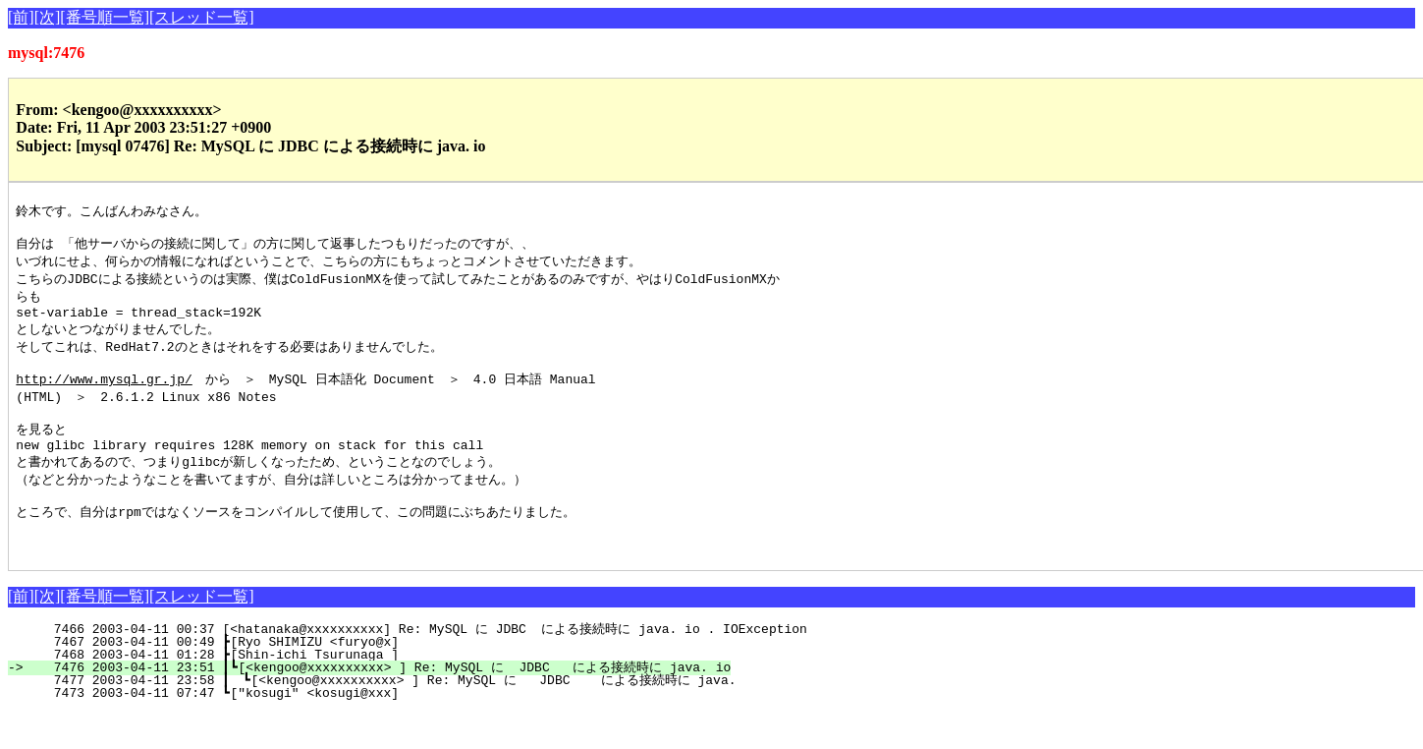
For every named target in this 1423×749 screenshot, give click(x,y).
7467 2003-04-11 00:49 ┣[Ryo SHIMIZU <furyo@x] (363, 678)
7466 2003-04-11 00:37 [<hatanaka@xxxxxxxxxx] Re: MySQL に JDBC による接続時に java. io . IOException (418, 665)
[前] (21, 17)
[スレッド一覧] (201, 17)
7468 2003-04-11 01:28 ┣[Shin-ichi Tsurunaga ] (363, 691)
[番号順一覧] (104, 17)
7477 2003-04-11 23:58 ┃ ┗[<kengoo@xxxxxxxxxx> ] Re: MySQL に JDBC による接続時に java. (383, 716)
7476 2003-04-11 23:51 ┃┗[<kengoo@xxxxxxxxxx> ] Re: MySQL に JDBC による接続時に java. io (380, 704)
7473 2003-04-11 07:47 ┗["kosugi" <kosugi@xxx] (363, 729)
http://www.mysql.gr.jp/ (104, 395)
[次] (47, 17)
